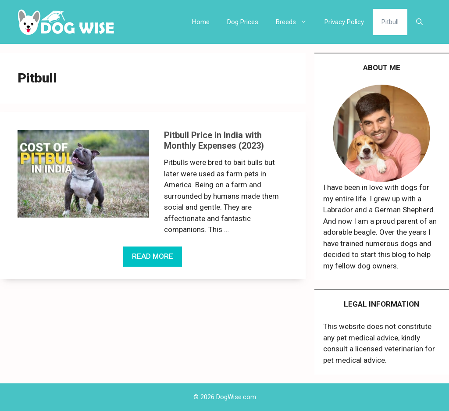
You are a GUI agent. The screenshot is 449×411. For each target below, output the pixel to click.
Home (201, 22)
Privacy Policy (344, 22)
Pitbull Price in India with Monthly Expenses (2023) (214, 140)
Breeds (296, 22)
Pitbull (390, 22)
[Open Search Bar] (419, 22)
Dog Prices (242, 22)
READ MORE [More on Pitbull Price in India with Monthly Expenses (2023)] (152, 256)
